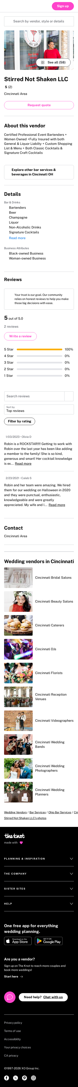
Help (39, 903)
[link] (6, 1077)
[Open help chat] (10, 997)
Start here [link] (13, 976)
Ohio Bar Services (59, 812)
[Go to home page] (15, 837)
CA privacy (11, 1055)
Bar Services (37, 812)
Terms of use (12, 1031)
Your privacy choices (17, 1047)
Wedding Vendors (15, 812)
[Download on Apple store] (18, 941)
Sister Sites (39, 888)
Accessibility (12, 1039)
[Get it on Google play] (48, 941)
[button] (39, 409)
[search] (69, 396)
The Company (39, 873)
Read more (17, 238)
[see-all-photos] (53, 62)
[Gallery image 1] (39, 50)
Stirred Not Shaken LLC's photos (25, 818)
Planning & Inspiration (39, 858)
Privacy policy (13, 1022)
